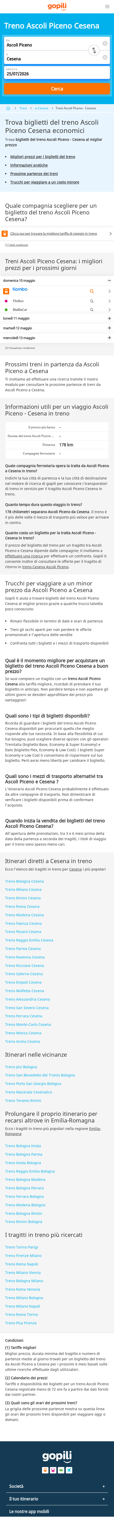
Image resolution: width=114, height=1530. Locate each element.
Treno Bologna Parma (23, 1154)
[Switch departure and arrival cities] (94, 50)
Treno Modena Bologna (25, 1204)
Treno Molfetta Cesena (24, 990)
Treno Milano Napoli (22, 1306)
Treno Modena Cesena (24, 914)
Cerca (57, 89)
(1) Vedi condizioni (16, 245)
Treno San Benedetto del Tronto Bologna (40, 1075)
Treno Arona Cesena (22, 1041)
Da (8, 40)
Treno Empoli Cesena (23, 982)
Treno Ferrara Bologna (24, 1196)
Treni (23, 108)
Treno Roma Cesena (22, 906)
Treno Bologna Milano (24, 1280)
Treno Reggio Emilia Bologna (30, 1171)
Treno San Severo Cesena (27, 1007)
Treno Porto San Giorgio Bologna (33, 1083)
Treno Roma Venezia (22, 1289)
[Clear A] (105, 57)
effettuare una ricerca (24, 556)
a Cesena (41, 108)
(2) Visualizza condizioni (20, 348)
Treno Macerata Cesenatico (28, 1092)
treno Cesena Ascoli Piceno (45, 566)
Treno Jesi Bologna (21, 1066)
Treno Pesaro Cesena (23, 931)
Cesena (75, 869)
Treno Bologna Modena (25, 1179)
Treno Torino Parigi (21, 1247)
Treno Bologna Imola (23, 1145)
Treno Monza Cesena (23, 1032)
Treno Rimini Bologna (23, 1221)
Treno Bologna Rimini (23, 1213)
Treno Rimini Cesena (23, 897)
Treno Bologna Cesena (24, 881)
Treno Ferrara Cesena (23, 1015)
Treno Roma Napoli (21, 1264)
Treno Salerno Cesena (24, 973)
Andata (11, 69)
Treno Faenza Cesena (23, 923)
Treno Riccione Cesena (24, 965)
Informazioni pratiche (29, 165)
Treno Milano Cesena (23, 889)
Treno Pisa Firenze (21, 1322)
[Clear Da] (105, 43)
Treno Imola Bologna (23, 1162)
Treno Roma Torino (21, 1314)
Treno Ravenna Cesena (25, 957)
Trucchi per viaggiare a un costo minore (44, 182)
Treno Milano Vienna (23, 1272)
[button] (107, 6)
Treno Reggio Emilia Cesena (29, 940)
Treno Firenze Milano (23, 1255)
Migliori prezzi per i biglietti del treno (42, 156)
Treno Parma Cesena (23, 948)
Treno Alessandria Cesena (27, 999)
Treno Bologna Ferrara (24, 1187)
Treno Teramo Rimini (23, 1100)
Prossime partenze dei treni (34, 173)
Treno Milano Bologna (24, 1297)
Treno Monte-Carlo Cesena (28, 1024)
